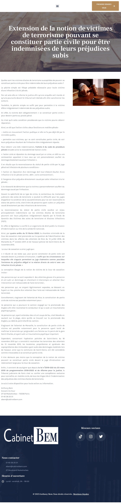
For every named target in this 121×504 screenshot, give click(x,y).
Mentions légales (81, 496)
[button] (57, 7)
